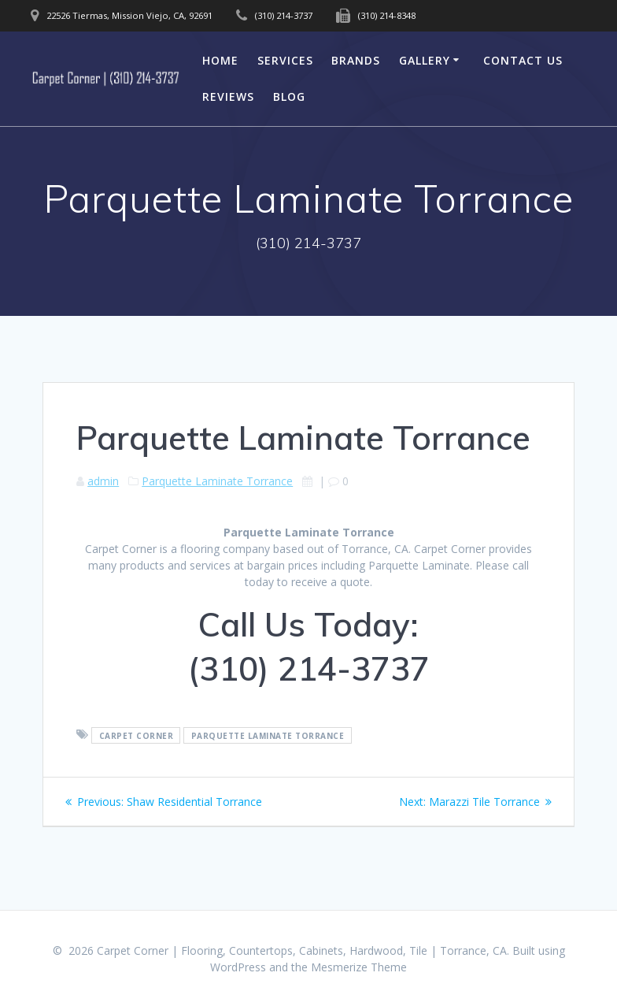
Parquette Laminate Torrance (217, 480)
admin (103, 480)
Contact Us (523, 60)
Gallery (424, 60)
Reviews (228, 96)
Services (285, 60)
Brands (355, 60)
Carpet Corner (136, 735)
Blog (289, 96)
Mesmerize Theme (359, 967)
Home (220, 60)
